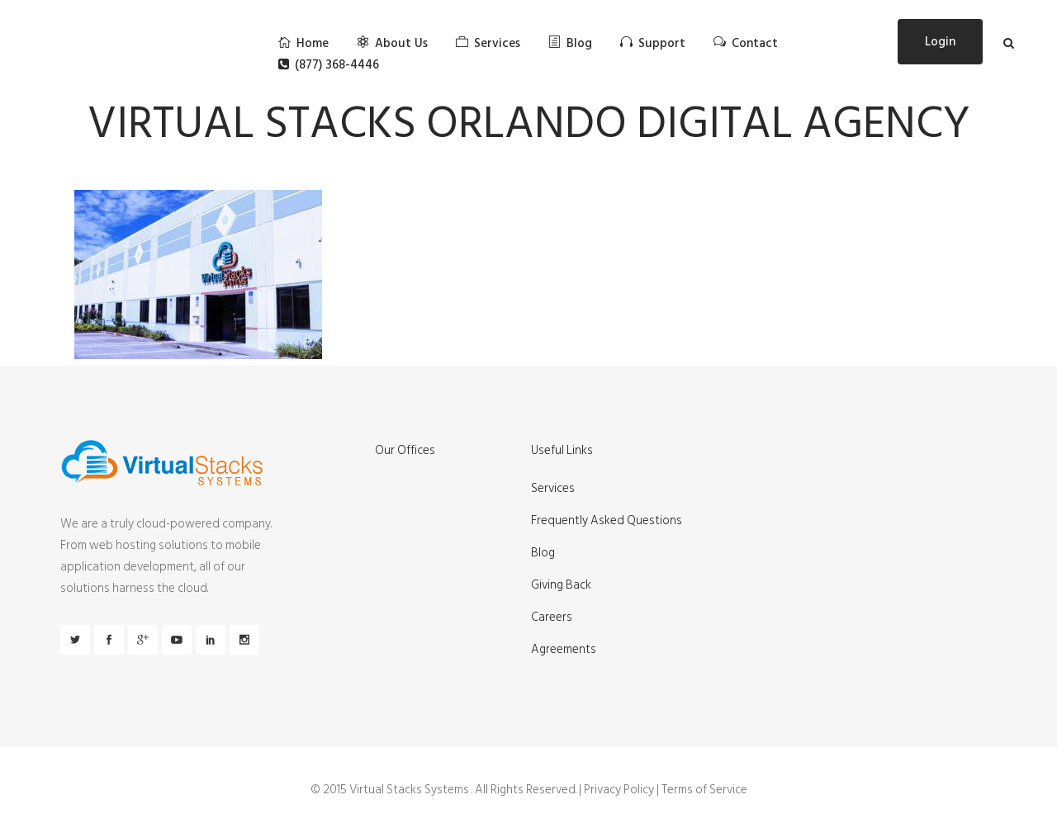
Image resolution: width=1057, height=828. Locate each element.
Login (940, 41)
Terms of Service (704, 789)
